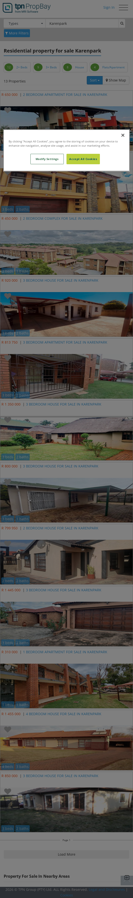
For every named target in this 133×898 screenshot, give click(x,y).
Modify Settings (47, 159)
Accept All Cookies (83, 159)
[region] (66, 150)
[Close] (122, 135)
